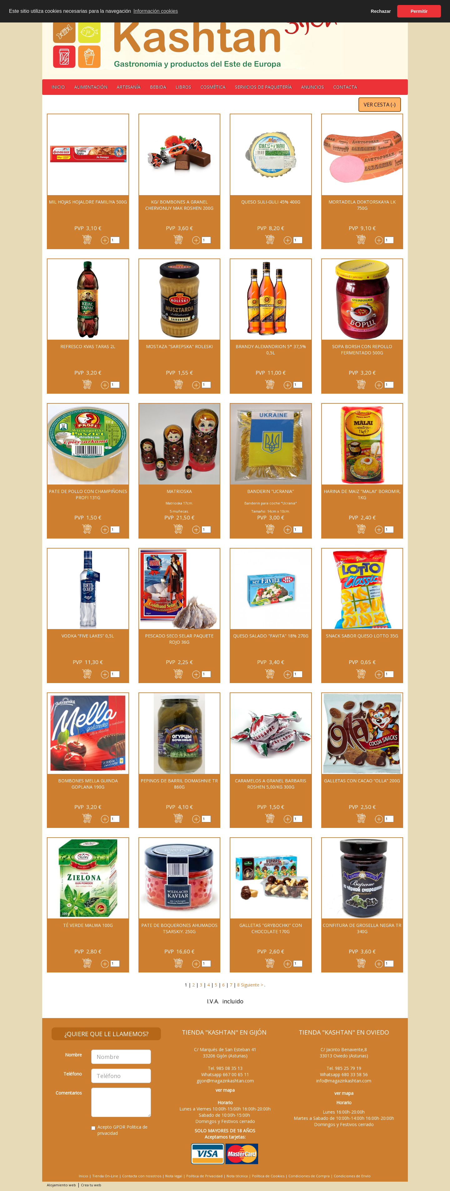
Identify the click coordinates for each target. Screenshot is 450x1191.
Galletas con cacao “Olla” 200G (362, 781)
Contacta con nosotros (141, 1176)
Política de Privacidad (204, 1176)
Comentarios (69, 1093)
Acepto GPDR (119, 1130)
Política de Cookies (268, 1176)
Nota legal (173, 1176)
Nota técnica (237, 1176)
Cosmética (213, 87)
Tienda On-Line (105, 1176)
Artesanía (129, 87)
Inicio (58, 87)
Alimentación (91, 87)
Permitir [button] (419, 11)
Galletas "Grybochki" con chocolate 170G (270, 928)
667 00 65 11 (236, 1074)
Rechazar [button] (381, 11)
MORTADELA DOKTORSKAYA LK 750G (362, 205)
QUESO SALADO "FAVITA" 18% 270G (270, 636)
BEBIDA (158, 87)
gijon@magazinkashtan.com (225, 1081)
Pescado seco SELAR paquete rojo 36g (179, 639)
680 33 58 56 (355, 1074)
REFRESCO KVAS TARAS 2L (87, 346)
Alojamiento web (61, 1185)
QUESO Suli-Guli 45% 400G (270, 202)
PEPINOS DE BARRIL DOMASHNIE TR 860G (179, 784)
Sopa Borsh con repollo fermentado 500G (362, 349)
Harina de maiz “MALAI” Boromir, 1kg (362, 494)
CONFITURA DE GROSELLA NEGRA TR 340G (362, 928)
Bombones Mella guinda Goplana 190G (88, 784)
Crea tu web (91, 1185)
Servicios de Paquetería (263, 87)
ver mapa (225, 1090)
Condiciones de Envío (352, 1176)
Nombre (73, 1055)
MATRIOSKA (179, 491)
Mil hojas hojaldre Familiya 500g (88, 202)
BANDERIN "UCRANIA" (270, 491)
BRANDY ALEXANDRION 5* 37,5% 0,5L (271, 349)
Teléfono (72, 1074)
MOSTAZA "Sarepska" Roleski (179, 346)
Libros (183, 87)
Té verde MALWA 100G (88, 925)
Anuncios (312, 87)
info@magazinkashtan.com (343, 1081)
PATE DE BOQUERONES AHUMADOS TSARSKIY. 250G (179, 928)
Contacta (345, 87)
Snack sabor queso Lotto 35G (362, 636)
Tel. (225, 1068)
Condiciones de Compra (309, 1176)
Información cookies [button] (155, 11)
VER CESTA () (380, 104)
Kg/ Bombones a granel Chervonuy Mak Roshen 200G (179, 205)
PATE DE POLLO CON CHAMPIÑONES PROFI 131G (88, 494)
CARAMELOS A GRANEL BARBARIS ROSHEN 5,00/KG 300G (270, 784)
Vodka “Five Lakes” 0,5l (88, 636)
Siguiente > (251, 985)
